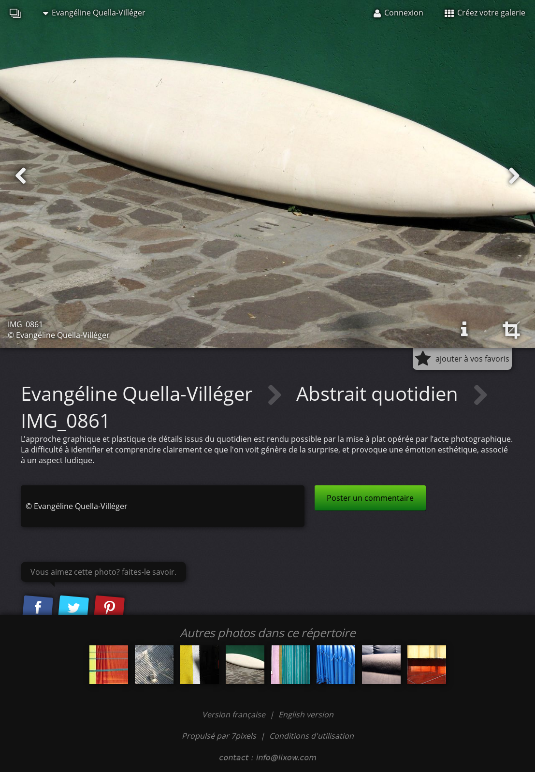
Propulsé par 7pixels (219, 735)
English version (305, 714)
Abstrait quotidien (379, 393)
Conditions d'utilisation (311, 735)
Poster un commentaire (370, 498)
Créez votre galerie (485, 12)
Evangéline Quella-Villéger (94, 12)
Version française (234, 714)
